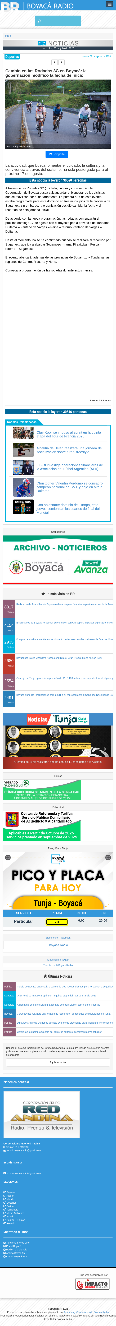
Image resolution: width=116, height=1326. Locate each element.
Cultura (10, 1206)
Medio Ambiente (15, 1213)
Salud (10, 1216)
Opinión (21, 1220)
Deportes (11, 1202)
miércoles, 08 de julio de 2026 (58, 48)
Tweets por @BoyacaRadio (58, 965)
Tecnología (12, 1209)
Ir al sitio (58, 1062)
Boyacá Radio (58, 945)
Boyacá (11, 1192)
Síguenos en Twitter (58, 959)
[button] (11, 747)
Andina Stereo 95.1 (16, 1253)
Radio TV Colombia (16, 1249)
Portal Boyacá (13, 1246)
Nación (10, 1195)
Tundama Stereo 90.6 (18, 1242)
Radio (11, 1223)
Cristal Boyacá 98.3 (16, 1256)
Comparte (57, 154)
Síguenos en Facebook (58, 937)
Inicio (8, 35)
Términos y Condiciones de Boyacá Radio (86, 1312)
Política (11, 1220)
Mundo (10, 1199)
